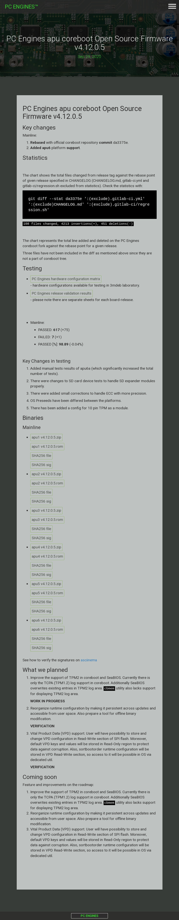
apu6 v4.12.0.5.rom (47, 631)
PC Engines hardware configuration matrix (66, 279)
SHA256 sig (41, 465)
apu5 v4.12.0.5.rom (47, 594)
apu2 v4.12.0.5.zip (46, 474)
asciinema (89, 661)
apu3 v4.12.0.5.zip (46, 511)
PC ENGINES (89, 916)
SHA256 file (41, 456)
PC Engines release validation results (61, 293)
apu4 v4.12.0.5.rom (47, 557)
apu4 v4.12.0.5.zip (46, 548)
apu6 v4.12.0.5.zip (46, 621)
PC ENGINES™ (21, 7)
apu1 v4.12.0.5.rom (47, 447)
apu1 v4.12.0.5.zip (46, 437)
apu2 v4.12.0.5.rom (47, 483)
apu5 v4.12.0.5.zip (46, 585)
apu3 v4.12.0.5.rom (47, 520)
